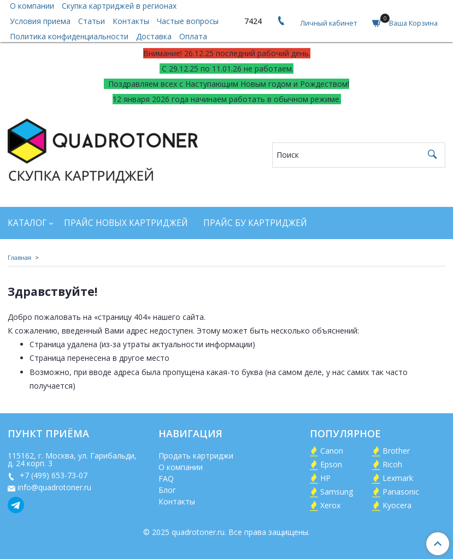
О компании (180, 467)
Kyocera (397, 505)
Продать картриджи (195, 455)
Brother (396, 450)
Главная (19, 257)
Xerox (330, 505)
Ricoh (392, 464)
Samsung (336, 491)
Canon (331, 450)
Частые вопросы (188, 21)
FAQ (166, 478)
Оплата (193, 36)
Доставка (154, 36)
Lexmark (398, 478)
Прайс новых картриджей (126, 223)
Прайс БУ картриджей (255, 223)
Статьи (91, 21)
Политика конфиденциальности (69, 36)
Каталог (27, 223)
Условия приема (40, 21)
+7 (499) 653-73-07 (52, 475)
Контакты (131, 21)
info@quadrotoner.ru (54, 487)
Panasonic (401, 491)
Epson (331, 464)
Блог (167, 490)
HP (325, 478)
